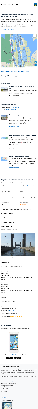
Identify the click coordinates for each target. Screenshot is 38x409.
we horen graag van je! (10, 377)
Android (17, 354)
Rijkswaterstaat (34, 66)
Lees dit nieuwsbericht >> (14, 126)
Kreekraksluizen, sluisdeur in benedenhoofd (17, 79)
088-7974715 (23, 204)
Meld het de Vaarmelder (16, 316)
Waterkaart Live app (32, 185)
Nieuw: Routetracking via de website (19, 156)
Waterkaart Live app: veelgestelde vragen (20, 115)
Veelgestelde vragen (5, 397)
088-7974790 (12, 310)
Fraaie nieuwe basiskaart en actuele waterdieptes (22, 135)
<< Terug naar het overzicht (7, 29)
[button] (34, 35)
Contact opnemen (4, 389)
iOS (13, 354)
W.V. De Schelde (14, 107)
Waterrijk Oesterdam (11, 109)
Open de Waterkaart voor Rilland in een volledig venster (15, 71)
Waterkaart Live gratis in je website (9, 381)
